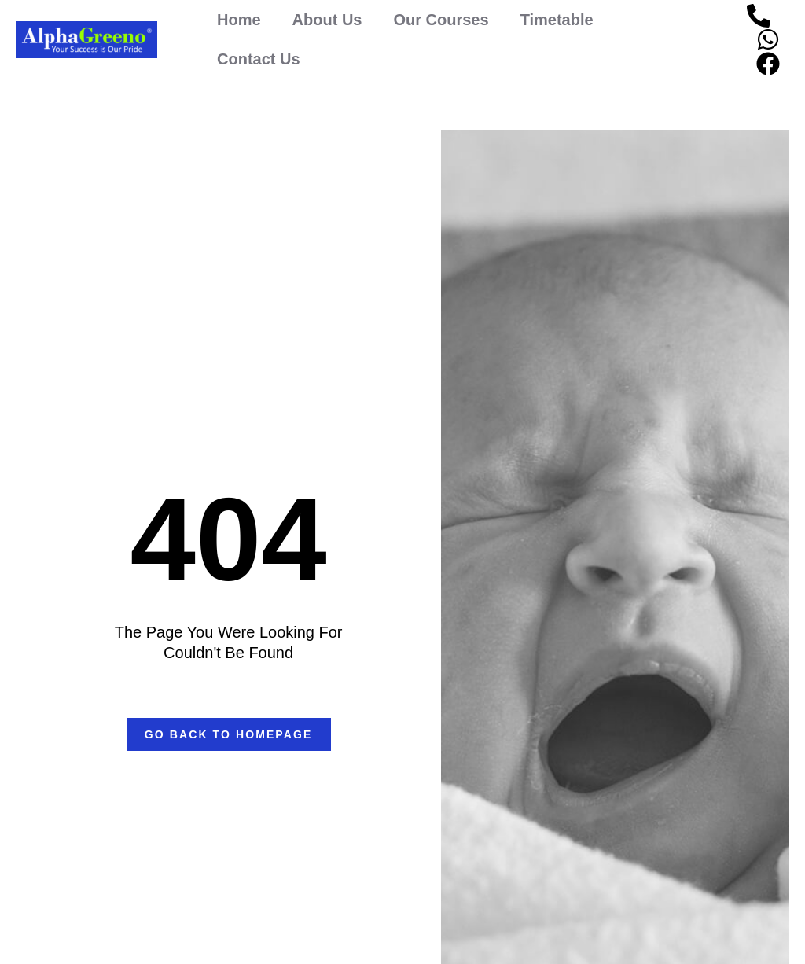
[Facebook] (768, 63)
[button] (229, 734)
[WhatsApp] (768, 39)
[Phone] (758, 16)
